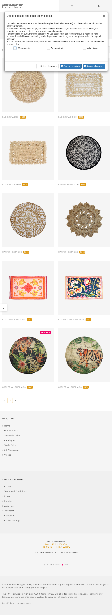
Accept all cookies (93, 66)
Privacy (8, 496)
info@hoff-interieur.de (56, 547)
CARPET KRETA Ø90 (15, 252)
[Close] (103, 14)
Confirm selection (70, 66)
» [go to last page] (15, 400)
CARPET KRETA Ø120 (72, 184)
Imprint (8, 501)
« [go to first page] (4, 400)
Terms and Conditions (15, 491)
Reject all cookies (47, 66)
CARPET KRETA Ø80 (71, 252)
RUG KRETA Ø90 (14, 117)
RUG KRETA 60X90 (71, 117)
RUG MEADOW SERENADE (74, 319)
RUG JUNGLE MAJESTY (17, 319)
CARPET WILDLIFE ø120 (17, 387)
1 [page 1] (10, 400)
